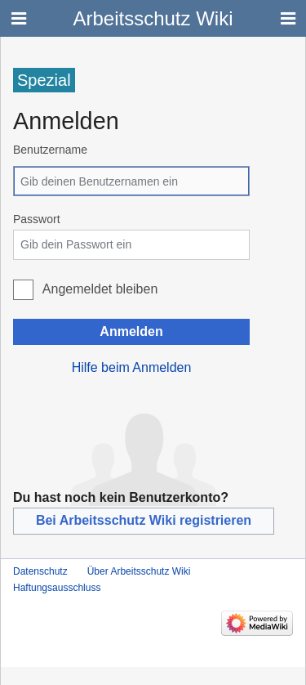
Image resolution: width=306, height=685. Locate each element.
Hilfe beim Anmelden (132, 367)
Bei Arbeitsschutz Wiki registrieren (143, 520)
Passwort (36, 219)
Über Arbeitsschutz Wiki (139, 571)
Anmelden (131, 331)
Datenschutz (40, 571)
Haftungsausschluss (56, 587)
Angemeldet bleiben (99, 289)
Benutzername (50, 149)
